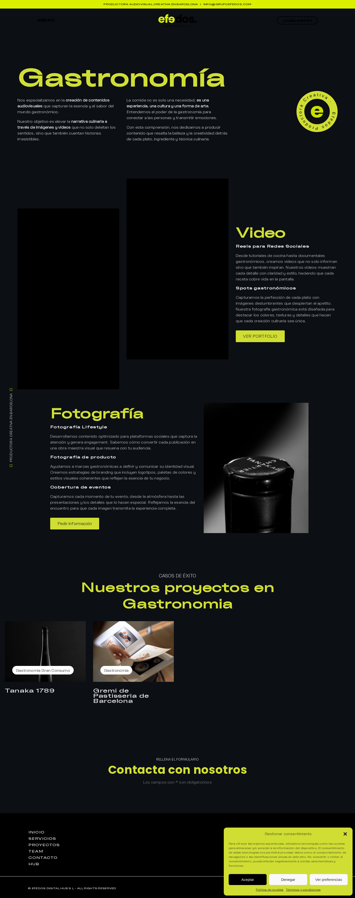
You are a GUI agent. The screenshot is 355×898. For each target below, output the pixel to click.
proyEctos (44, 845)
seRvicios (42, 839)
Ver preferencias (328, 879)
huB (33, 864)
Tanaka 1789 (30, 690)
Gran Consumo (55, 670)
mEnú (46, 20)
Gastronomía (28, 670)
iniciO (36, 832)
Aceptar (247, 879)
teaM (35, 851)
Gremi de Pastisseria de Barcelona (121, 695)
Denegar (288, 879)
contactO (43, 858)
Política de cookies (270, 889)
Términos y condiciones (303, 889)
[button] (345, 833)
